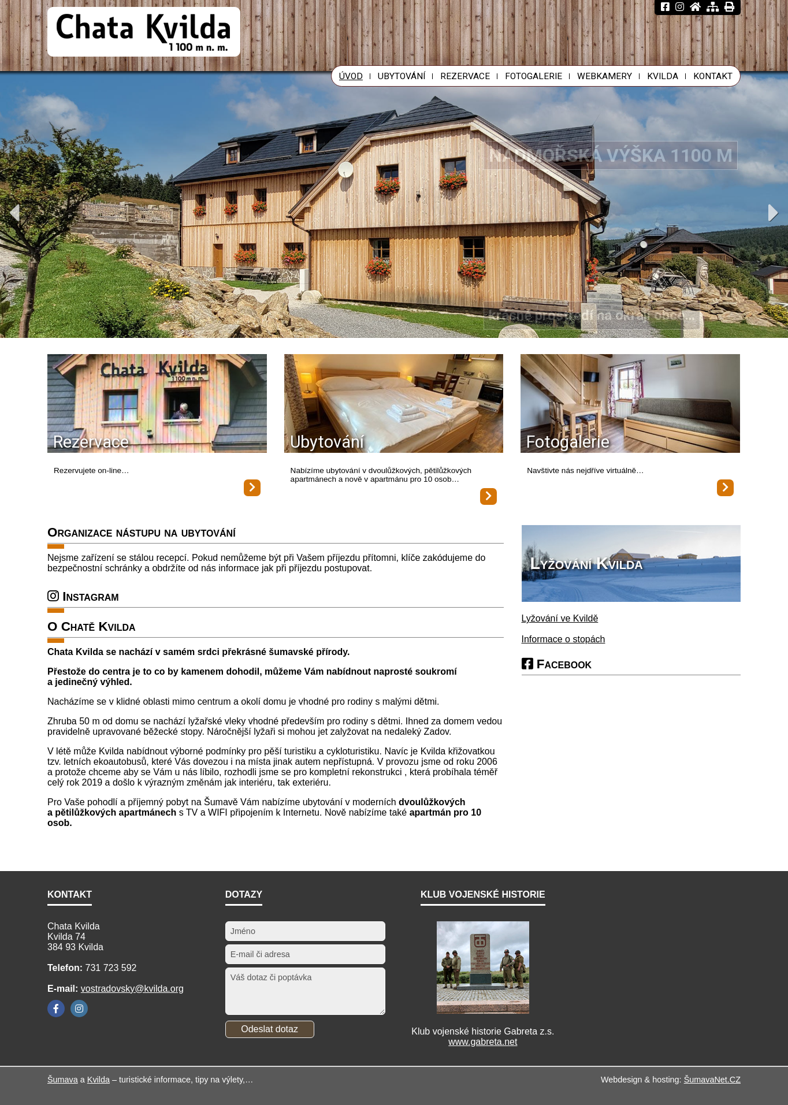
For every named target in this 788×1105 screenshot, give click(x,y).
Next (773, 212)
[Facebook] (56, 1008)
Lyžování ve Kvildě (560, 618)
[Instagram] (79, 1008)
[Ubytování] (394, 404)
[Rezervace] (157, 404)
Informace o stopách (563, 639)
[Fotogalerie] (630, 404)
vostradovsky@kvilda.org (132, 989)
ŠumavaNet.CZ (712, 1079)
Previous (14, 212)
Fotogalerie (567, 442)
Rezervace (91, 442)
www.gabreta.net (482, 1042)
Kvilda (98, 1079)
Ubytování (327, 442)
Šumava (62, 1079)
